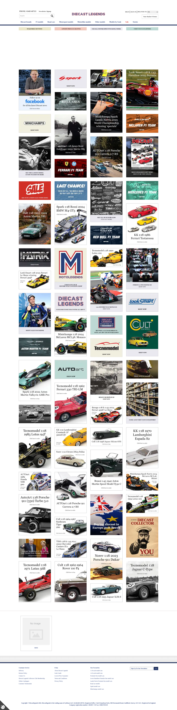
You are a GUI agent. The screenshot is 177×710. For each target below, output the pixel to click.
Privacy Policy (59, 681)
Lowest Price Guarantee (61, 676)
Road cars (51, 22)
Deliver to (142, 12)
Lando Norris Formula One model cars (101, 681)
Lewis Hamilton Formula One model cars (102, 678)
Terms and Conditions (61, 678)
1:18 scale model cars (96, 670)
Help (127, 12)
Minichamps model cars (97, 689)
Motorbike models (84, 22)
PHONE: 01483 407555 (27, 11)
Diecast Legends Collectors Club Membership (32, 678)
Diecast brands (26, 22)
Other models (100, 22)
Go (52, 15)
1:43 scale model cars (96, 673)
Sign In (133, 12)
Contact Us (22, 676)
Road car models (95, 683)
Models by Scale (115, 22)
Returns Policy (23, 673)
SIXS (36, 648)
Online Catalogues (24, 681)
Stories (135, 22)
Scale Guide (58, 673)
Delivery (21, 670)
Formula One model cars (97, 676)
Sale (127, 22)
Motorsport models (66, 22)
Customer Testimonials (25, 683)
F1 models (39, 22)
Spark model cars (95, 686)
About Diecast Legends (61, 670)
